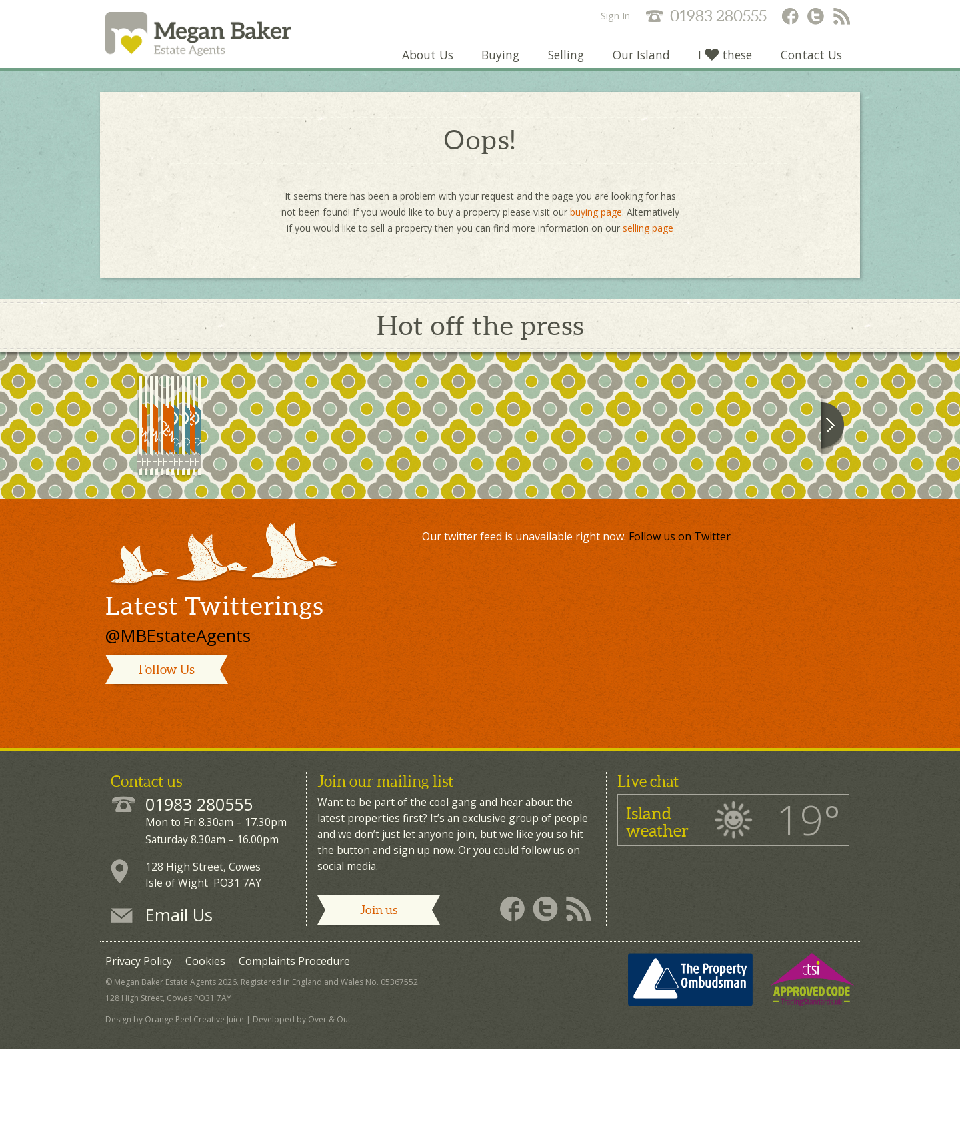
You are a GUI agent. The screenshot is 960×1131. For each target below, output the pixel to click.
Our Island (638, 63)
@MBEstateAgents (178, 722)
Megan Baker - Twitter (816, 17)
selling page (648, 236)
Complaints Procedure (294, 1047)
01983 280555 (718, 16)
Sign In (615, 15)
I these (724, 63)
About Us (422, 63)
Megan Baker (212, 38)
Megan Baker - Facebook (789, 17)
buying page (596, 220)
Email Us (179, 1001)
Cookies (205, 1047)
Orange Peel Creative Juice (194, 1105)
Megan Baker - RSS (842, 17)
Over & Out (329, 1105)
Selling (563, 63)
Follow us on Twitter (680, 622)
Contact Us (810, 63)
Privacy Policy (138, 1047)
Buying (496, 63)
